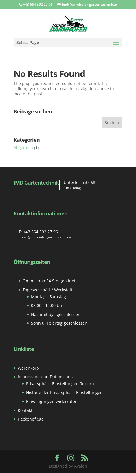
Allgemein (23, 147)
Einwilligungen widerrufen (52, 401)
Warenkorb (28, 368)
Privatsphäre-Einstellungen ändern (60, 383)
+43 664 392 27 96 (40, 231)
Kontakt (25, 410)
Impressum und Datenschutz (46, 376)
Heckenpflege (31, 419)
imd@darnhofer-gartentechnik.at (47, 237)
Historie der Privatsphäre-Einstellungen (64, 392)
